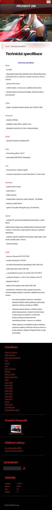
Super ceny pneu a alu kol (13, 451)
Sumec (7, 402)
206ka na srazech (11, 352)
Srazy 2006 (9, 382)
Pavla (7, 380)
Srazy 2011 (9, 396)
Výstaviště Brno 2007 (12, 410)
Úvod (7, 46)
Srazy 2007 (9, 385)
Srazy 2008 (9, 388)
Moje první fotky (10, 369)
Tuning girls (9, 404)
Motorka (7, 371)
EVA (6, 360)
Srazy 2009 (9, 391)
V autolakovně (9, 407)
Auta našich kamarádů (12, 358)
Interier (7, 363)
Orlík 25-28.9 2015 (11, 377)
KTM (6, 366)
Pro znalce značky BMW (13, 448)
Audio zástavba (10, 355)
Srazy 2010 (9, 393)
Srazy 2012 (9, 399)
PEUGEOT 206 (26, 6)
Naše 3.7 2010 (10, 374)
